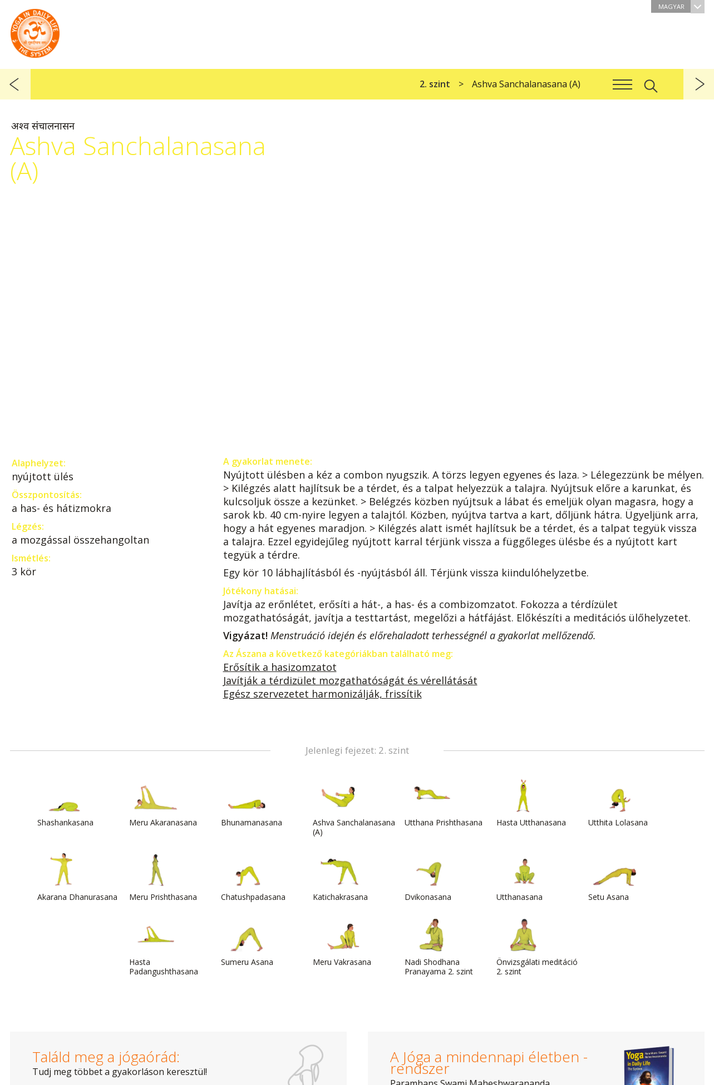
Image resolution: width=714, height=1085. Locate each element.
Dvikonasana (431, 877)
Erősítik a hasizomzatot (280, 667)
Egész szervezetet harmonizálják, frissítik (322, 693)
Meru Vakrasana (342, 942)
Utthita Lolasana (618, 803)
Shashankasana (65, 803)
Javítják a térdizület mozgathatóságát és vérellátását (350, 680)
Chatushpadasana (253, 877)
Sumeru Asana (247, 942)
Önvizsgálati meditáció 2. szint (537, 947)
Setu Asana (615, 877)
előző (15, 84)
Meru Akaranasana (163, 803)
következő (698, 84)
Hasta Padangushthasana (163, 947)
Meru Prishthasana (163, 877)
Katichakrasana (340, 877)
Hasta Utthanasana (531, 803)
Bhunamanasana (251, 803)
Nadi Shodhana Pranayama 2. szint (439, 947)
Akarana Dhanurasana (77, 877)
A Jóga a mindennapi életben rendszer (35, 30)
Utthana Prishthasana (443, 803)
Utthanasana (523, 877)
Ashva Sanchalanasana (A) (354, 808)
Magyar (681, 6)
